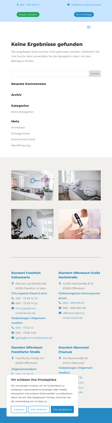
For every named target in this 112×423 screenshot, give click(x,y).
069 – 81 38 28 (24, 374)
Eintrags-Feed (20, 133)
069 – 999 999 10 (73, 303)
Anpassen (18, 409)
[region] (42, 395)
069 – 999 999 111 (29, 4)
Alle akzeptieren (62, 409)
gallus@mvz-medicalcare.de (33, 337)
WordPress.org (20, 145)
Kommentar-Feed (23, 139)
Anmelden (18, 127)
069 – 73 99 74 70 (26, 298)
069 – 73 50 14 (24, 327)
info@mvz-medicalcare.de (86, 4)
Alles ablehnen (38, 409)
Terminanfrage (84, 14)
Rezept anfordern (28, 14)
